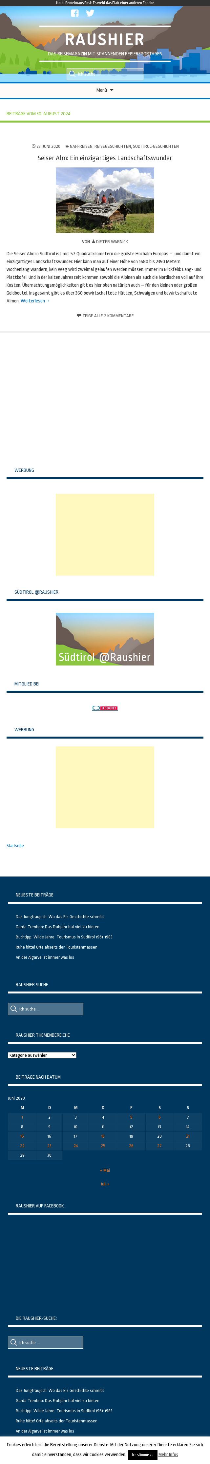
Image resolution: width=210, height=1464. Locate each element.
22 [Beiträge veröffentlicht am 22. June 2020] (22, 1145)
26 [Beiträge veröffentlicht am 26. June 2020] (131, 1145)
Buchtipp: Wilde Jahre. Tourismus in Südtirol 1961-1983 (64, 936)
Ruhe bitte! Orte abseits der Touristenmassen (56, 947)
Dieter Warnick (112, 241)
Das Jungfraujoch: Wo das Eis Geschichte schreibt (60, 916)
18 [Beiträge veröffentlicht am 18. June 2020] (103, 1136)
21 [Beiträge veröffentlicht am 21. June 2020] (188, 1136)
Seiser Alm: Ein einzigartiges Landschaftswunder (105, 158)
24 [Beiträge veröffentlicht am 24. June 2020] (76, 1145)
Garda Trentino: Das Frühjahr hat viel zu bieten (57, 926)
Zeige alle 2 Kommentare (108, 315)
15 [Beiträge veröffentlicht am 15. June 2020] (22, 1136)
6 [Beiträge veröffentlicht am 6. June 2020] (159, 1117)
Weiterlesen (33, 301)
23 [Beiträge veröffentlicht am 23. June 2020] (49, 1145)
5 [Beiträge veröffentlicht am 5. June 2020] (131, 1117)
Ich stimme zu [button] (143, 1455)
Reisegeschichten (112, 146)
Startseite (15, 845)
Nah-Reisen (81, 146)
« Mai (105, 1170)
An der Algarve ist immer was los (45, 957)
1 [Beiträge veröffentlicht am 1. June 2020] (22, 1117)
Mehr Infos (168, 1454)
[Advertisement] (105, 535)
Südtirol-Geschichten (156, 146)
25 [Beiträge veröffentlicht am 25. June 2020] (103, 1145)
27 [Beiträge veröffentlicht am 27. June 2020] (159, 1145)
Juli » (105, 1184)
